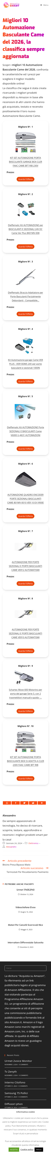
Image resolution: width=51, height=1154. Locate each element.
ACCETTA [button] (14, 1149)
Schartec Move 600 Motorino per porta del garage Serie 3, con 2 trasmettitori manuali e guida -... (25, 693)
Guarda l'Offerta (25, 179)
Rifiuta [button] (38, 1149)
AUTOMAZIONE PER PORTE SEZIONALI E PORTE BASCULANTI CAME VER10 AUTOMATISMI (25, 633)
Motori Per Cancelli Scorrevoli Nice (25, 925)
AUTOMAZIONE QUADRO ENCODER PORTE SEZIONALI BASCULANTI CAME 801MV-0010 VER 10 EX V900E (25, 498)
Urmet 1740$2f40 (25, 889)
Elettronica (33, 843)
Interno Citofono (15, 1082)
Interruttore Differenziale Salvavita (25, 942)
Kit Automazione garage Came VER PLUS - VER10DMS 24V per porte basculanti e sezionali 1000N (25, 363)
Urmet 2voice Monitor (18, 1061)
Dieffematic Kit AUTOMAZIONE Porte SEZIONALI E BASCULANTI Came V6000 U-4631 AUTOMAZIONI (25, 431)
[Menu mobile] (44, 5)
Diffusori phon (14, 1104)
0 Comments (23, 1065)
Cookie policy (26, 1149)
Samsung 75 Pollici (16, 1093)
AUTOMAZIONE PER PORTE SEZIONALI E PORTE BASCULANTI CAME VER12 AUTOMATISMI (25, 566)
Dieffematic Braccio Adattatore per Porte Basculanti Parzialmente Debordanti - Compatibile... (25, 296)
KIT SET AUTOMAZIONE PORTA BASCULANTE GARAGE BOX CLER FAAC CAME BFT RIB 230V (25, 161)
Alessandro (9, 815)
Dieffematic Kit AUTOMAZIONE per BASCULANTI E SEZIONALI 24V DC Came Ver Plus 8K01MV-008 (25, 229)
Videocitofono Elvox (25, 907)
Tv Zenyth (11, 1071)
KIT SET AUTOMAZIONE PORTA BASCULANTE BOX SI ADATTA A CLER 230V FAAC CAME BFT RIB (25, 761)
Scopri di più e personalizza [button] (25, 1133)
